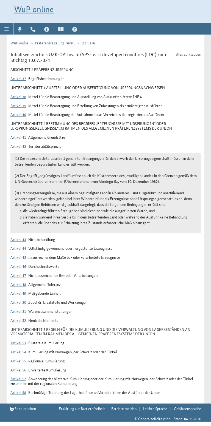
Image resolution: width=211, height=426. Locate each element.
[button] (6, 29)
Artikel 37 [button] (18, 78)
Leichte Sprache (155, 408)
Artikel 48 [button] (18, 284)
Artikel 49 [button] (18, 293)
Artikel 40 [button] (18, 114)
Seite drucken (23, 408)
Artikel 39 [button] (18, 105)
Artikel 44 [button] (18, 248)
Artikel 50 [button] (18, 302)
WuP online (34, 9)
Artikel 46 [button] (18, 266)
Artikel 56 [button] (18, 370)
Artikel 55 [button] (18, 360)
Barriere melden (124, 408)
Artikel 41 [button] (18, 137)
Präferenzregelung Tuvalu (55, 43)
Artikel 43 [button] (18, 239)
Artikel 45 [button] (18, 257)
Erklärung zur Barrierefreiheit (82, 408)
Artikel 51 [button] (18, 311)
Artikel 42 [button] (18, 146)
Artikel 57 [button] (18, 378)
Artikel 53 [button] (18, 342)
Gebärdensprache (187, 408)
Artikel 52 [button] (18, 320)
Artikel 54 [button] (18, 351)
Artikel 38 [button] (18, 96)
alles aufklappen (188, 54)
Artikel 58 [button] (18, 392)
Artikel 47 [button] (18, 275)
